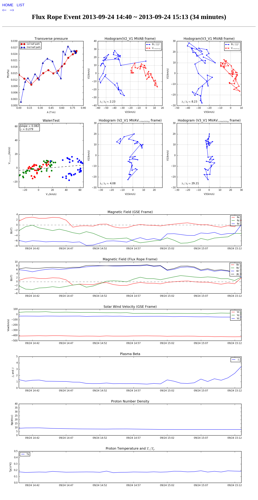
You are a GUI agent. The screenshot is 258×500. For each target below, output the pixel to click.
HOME (8, 5)
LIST (20, 5)
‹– (5, 9)
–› (12, 9)
